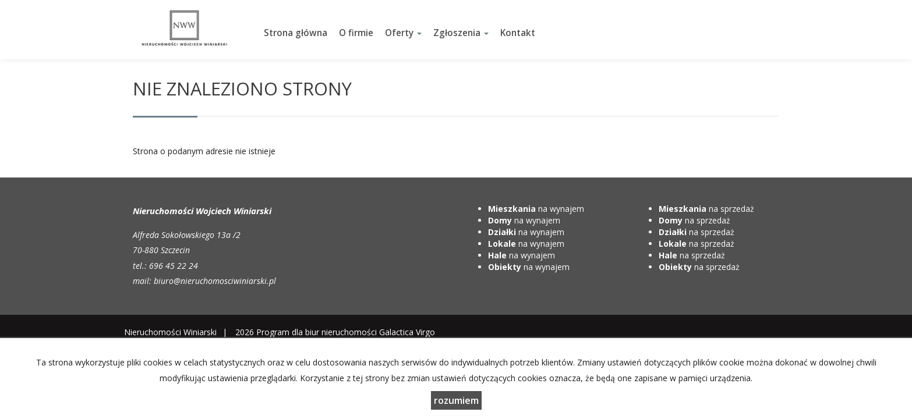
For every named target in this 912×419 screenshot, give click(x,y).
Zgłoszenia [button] (461, 33)
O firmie (356, 33)
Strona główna (295, 33)
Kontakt (517, 33)
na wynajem (536, 208)
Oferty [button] (403, 33)
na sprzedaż (706, 208)
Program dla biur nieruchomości (317, 332)
